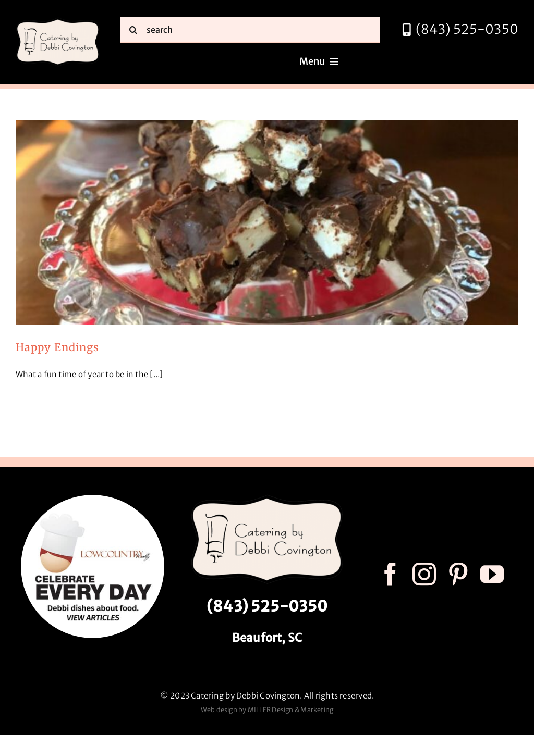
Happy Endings (57, 347)
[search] (250, 30)
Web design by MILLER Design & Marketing (267, 710)
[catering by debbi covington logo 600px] (58, 21)
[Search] (133, 30)
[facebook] (390, 574)
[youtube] (492, 574)
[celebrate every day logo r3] (92, 499)
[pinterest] (458, 574)
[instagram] (424, 574)
